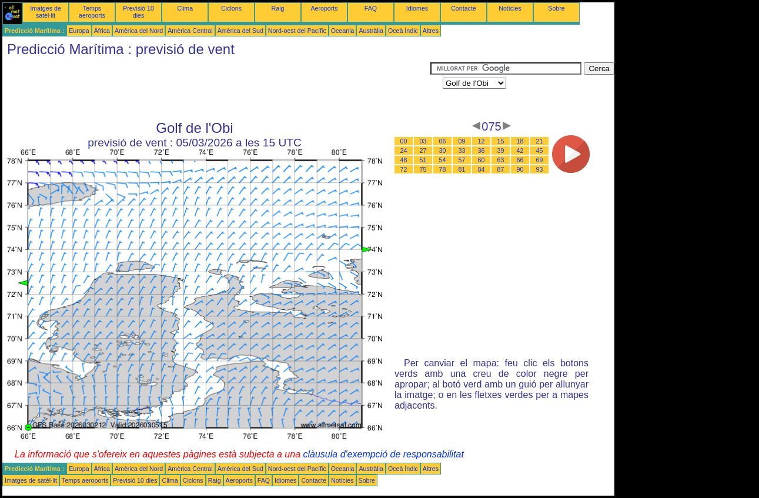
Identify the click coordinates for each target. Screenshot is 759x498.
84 (481, 169)
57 (462, 159)
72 (403, 169)
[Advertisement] (216, 88)
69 (539, 159)
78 (442, 169)
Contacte (463, 8)
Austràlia (371, 30)
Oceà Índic (403, 30)
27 (423, 150)
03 (423, 141)
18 (520, 141)
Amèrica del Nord (139, 30)
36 (481, 150)
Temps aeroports (92, 12)
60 (481, 159)
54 (442, 159)
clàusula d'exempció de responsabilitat (383, 454)
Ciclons (231, 8)
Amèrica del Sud (240, 30)
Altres (431, 30)
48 (403, 159)
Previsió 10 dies (138, 12)
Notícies (510, 8)
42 (520, 150)
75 (423, 169)
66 (520, 159)
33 (462, 150)
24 (403, 150)
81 (462, 169)
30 (442, 150)
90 (520, 169)
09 (462, 141)
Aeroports (323, 8)
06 (442, 141)
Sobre (556, 8)
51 (423, 159)
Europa (79, 30)
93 (539, 169)
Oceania (343, 30)
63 (500, 159)
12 (481, 141)
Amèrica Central (190, 30)
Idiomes (417, 8)
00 (403, 141)
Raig (278, 8)
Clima (185, 8)
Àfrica (102, 30)
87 (500, 169)
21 (539, 141)
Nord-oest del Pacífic (297, 30)
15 (500, 141)
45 (539, 150)
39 (500, 150)
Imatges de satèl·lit (45, 12)
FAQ (371, 8)
